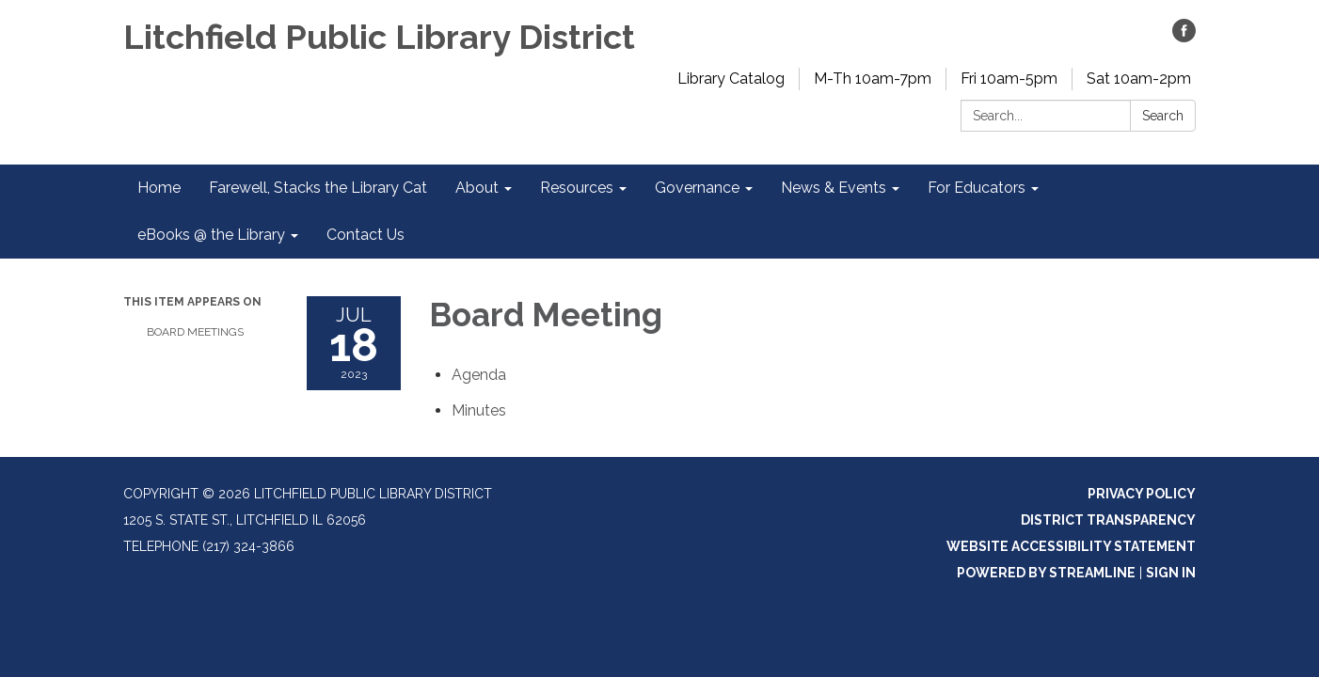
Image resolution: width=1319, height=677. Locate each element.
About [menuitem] (477, 188)
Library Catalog (731, 78)
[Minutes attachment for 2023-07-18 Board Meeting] (479, 410)
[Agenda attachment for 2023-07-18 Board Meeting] (479, 375)
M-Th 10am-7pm (872, 78)
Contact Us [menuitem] (365, 235)
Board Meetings (195, 331)
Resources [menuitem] (576, 188)
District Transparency (1108, 519)
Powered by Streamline (1046, 572)
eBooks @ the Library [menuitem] (211, 235)
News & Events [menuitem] (833, 188)
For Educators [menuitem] (976, 188)
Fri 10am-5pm (1009, 78)
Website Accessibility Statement (1071, 546)
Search (1163, 115)
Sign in (1171, 572)
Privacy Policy (1142, 493)
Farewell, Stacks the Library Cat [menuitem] (318, 188)
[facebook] (1184, 37)
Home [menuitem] (159, 188)
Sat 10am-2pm (1139, 78)
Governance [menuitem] (697, 188)
